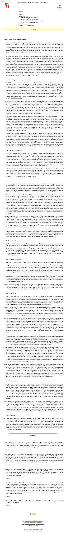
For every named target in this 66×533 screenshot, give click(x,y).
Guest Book (30, 525)
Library (31, 522)
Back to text (8, 449)
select (24, 14)
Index (19, 2)
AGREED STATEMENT (39, 2)
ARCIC (33, 2)
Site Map (36, 525)
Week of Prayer (26, 522)
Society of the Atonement (40, 524)
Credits (33, 525)
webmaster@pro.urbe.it (37, 530)
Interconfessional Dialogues (26, 2)
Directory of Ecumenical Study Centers (28, 524)
